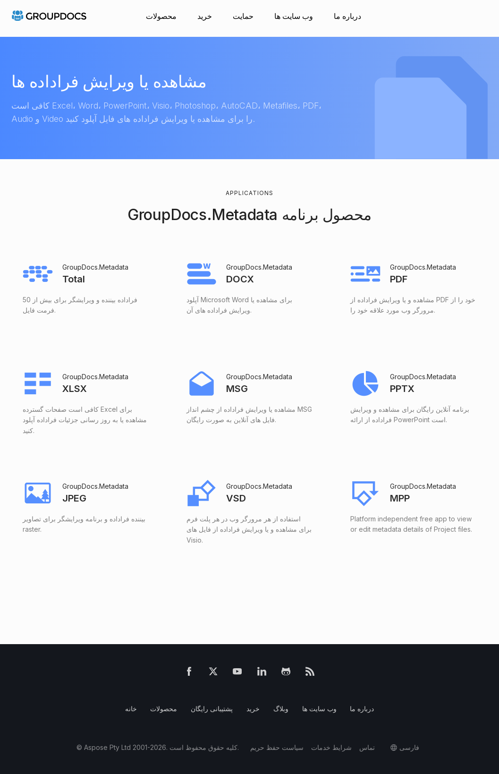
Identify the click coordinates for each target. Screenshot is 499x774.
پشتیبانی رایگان (212, 709)
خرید (204, 16)
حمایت (243, 16)
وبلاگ (280, 709)
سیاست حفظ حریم (277, 747)
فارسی (409, 747)
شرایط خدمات (331, 747)
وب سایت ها (293, 16)
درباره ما (347, 16)
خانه (131, 709)
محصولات (161, 16)
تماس (367, 747)
